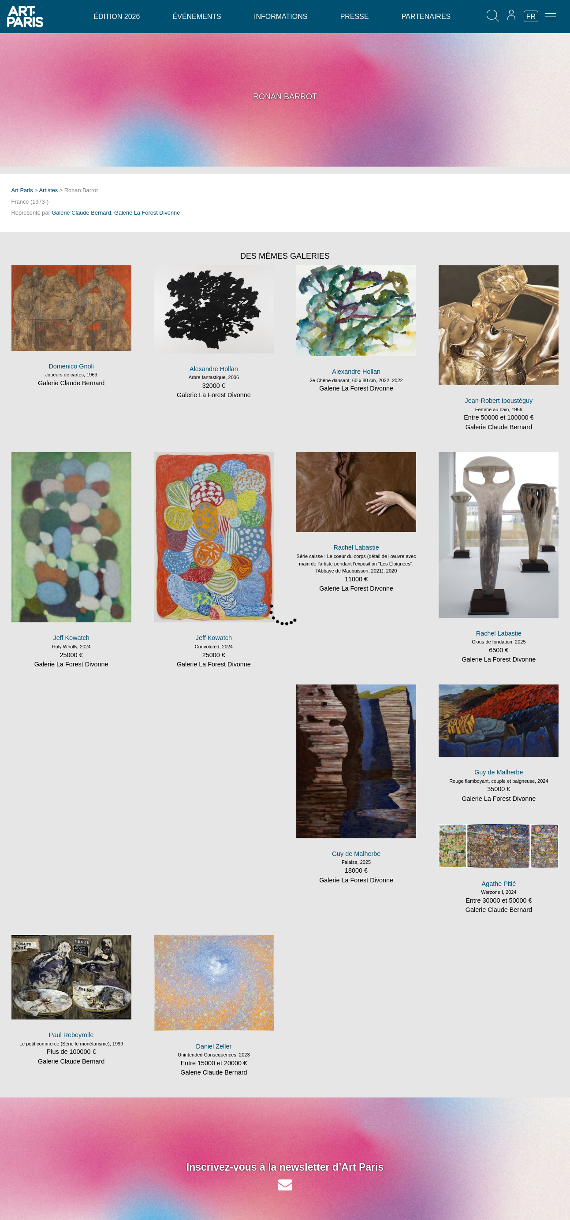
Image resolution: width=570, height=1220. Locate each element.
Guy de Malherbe (356, 853)
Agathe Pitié (499, 883)
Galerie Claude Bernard (81, 212)
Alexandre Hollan (214, 368)
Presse (354, 16)
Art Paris (22, 190)
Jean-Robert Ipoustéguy (499, 400)
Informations (280, 16)
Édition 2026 (116, 16)
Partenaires (426, 16)
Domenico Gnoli (70, 366)
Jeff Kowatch (71, 637)
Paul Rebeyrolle (71, 1034)
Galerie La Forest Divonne (147, 212)
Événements (197, 16)
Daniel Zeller (213, 1046)
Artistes (48, 190)
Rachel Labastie (356, 547)
